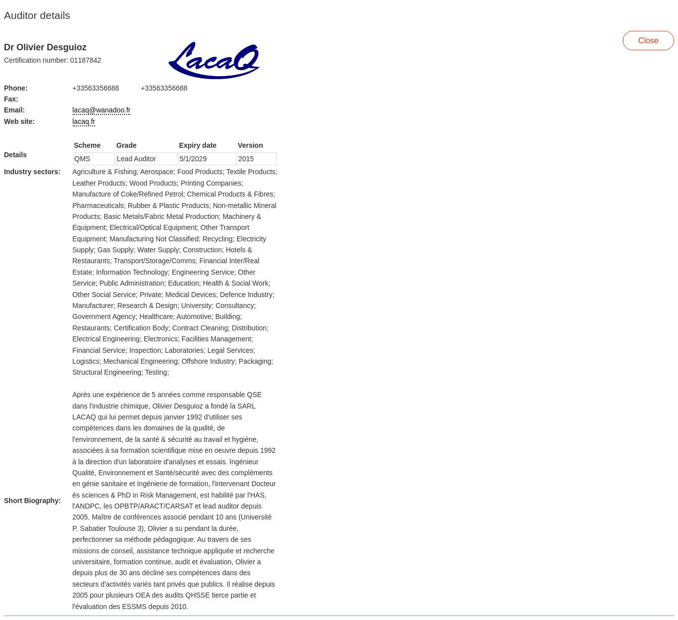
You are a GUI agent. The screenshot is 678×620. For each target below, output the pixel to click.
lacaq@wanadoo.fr (102, 110)
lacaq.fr (84, 121)
